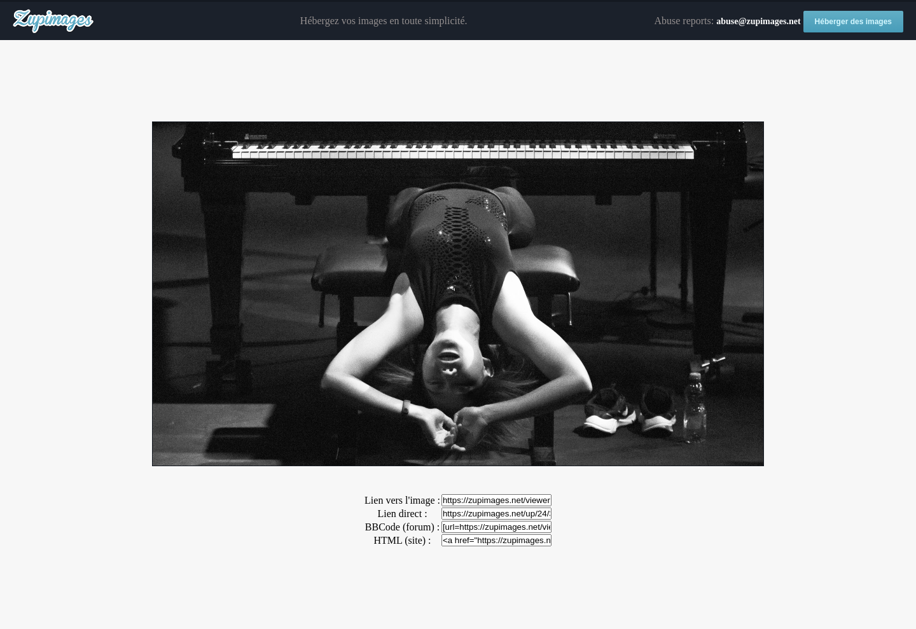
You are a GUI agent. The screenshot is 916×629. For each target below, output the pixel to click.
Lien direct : (402, 513)
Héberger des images (853, 21)
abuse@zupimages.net (758, 21)
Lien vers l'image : (402, 500)
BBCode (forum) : (402, 527)
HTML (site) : (402, 540)
